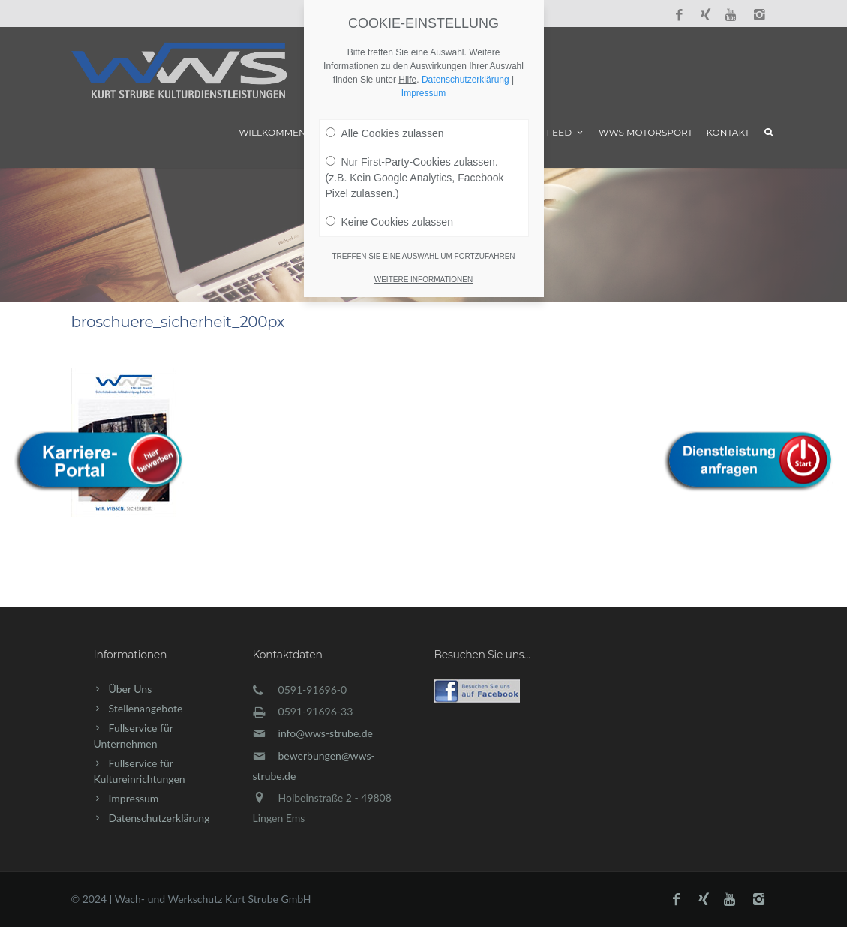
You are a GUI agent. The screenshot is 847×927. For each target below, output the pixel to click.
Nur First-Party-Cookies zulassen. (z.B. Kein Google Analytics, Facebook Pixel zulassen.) (415, 178)
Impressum (134, 798)
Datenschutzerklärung (159, 818)
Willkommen (272, 132)
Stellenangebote (146, 708)
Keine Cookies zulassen (389, 222)
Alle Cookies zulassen (385, 134)
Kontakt (728, 132)
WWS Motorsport (645, 132)
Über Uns (130, 688)
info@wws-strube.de (325, 733)
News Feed (550, 132)
